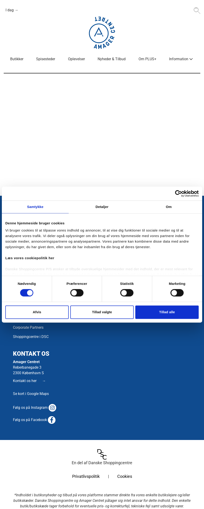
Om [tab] (169, 207)
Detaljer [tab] (102, 207)
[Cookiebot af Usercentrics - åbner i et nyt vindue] (178, 193)
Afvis (37, 312)
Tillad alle (167, 312)
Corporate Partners (28, 327)
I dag (10, 10)
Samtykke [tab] (35, 207)
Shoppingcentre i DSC (31, 336)
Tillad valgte (102, 312)
